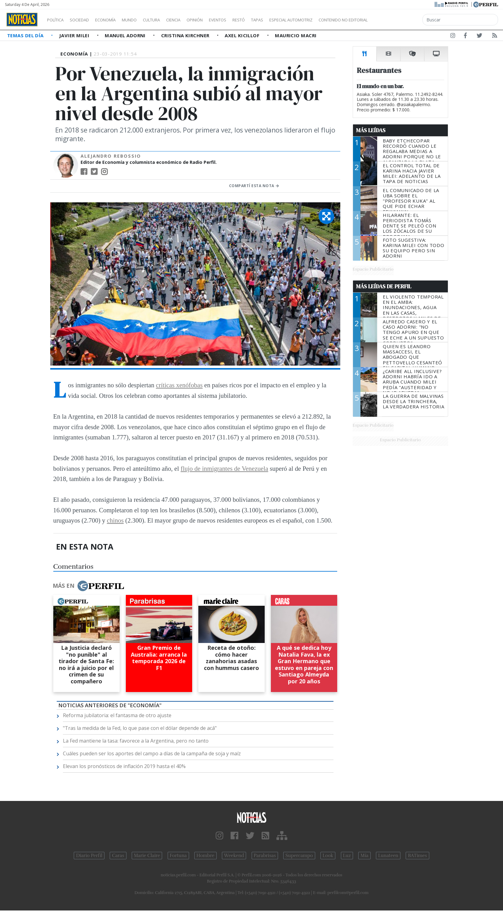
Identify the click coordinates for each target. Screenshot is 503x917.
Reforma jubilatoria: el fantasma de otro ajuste (117, 715)
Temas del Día (26, 35)
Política (57, 20)
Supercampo (299, 855)
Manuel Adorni (126, 35)
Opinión (220, 20)
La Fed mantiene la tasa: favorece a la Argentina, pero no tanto (136, 740)
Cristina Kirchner (186, 35)
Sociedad (85, 20)
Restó (271, 20)
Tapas (292, 20)
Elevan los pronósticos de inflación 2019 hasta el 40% (124, 766)
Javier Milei (75, 35)
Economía (116, 20)
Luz (347, 855)
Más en (88, 586)
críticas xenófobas (179, 385)
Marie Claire (147, 855)
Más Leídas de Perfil (383, 286)
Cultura (169, 20)
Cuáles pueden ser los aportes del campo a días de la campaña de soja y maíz (152, 753)
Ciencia (195, 20)
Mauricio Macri (295, 35)
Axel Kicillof (243, 35)
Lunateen (388, 855)
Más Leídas (371, 130)
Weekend (234, 855)
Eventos (247, 20)
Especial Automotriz (332, 20)
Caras (118, 855)
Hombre (205, 855)
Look (328, 855)
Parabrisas (265, 855)
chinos (115, 520)
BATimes (417, 855)
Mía (364, 855)
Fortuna (178, 855)
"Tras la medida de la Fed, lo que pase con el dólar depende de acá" (140, 728)
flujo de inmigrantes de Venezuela (224, 468)
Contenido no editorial (396, 20)
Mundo (143, 20)
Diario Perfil (89, 855)
